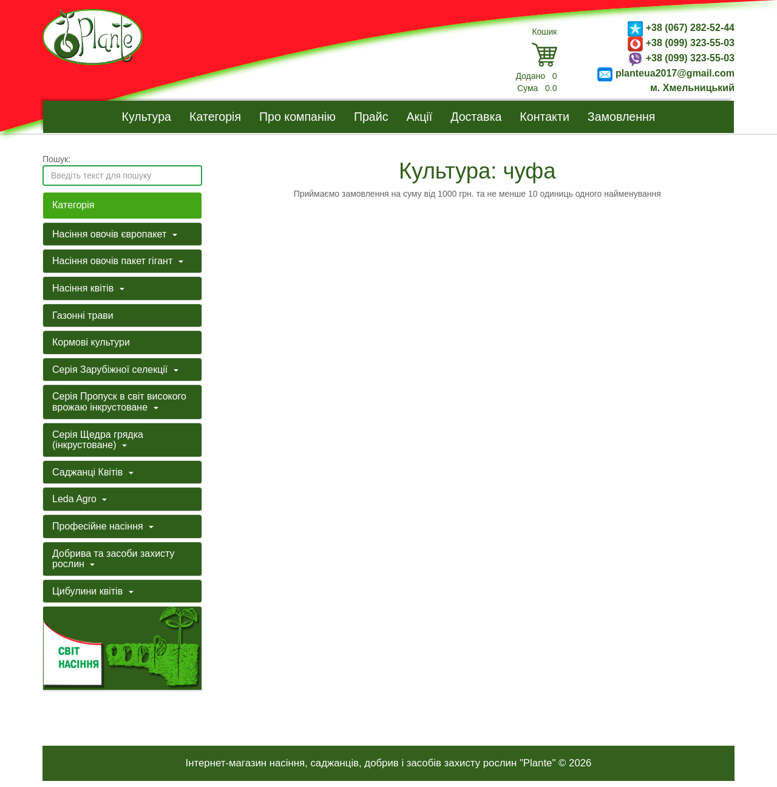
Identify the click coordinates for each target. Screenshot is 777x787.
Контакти (544, 116)
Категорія (215, 116)
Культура (146, 116)
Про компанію (297, 116)
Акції (420, 116)
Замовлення (622, 116)
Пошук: (56, 159)
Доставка (475, 116)
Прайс (371, 116)
